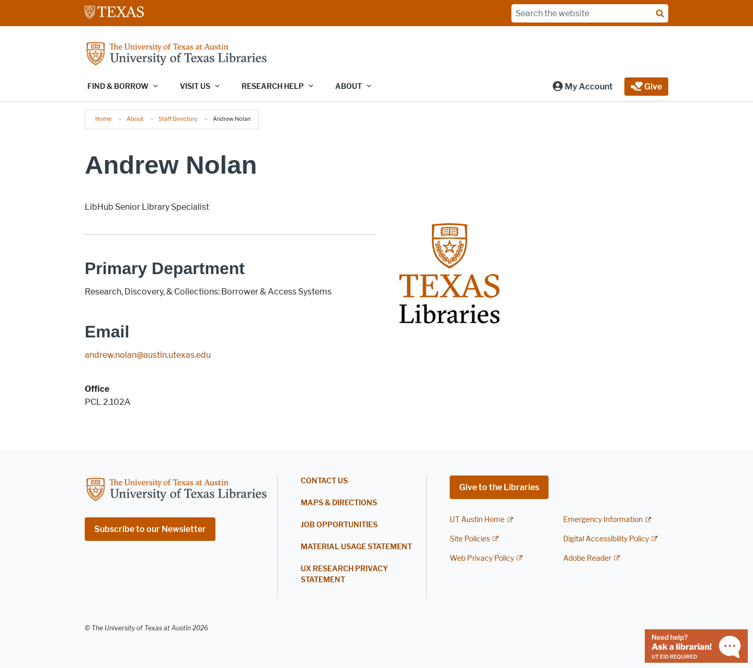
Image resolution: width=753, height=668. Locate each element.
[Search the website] (589, 13)
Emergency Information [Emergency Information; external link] (603, 519)
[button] (582, 86)
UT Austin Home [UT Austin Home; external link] (477, 519)
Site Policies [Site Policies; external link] (470, 539)
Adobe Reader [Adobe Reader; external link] (587, 558)
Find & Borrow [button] (118, 86)
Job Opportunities (339, 524)
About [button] (348, 86)
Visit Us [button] (195, 86)
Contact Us (324, 481)
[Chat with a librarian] (696, 645)
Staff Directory (178, 118)
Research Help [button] (273, 86)
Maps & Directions (339, 503)
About (135, 118)
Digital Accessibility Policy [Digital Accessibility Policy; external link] (606, 539)
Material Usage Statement (356, 546)
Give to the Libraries (499, 487)
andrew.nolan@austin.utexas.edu (148, 355)
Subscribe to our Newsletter (150, 529)
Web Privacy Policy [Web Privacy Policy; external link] (482, 558)
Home (103, 118)
